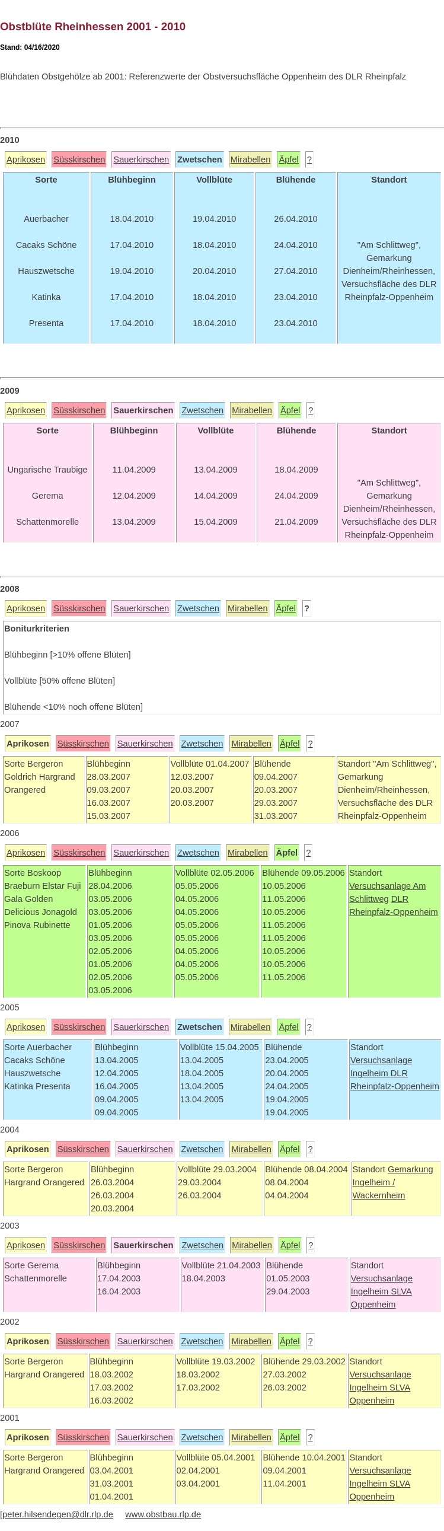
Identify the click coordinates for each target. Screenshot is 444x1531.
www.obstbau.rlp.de (163, 1514)
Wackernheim (379, 1195)
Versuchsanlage (381, 886)
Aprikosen (26, 159)
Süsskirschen (79, 159)
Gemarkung (410, 1169)
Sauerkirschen (141, 159)
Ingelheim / (374, 1182)
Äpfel (288, 159)
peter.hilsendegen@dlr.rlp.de (57, 1514)
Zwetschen (202, 410)
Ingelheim (370, 1073)
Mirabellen (251, 159)
